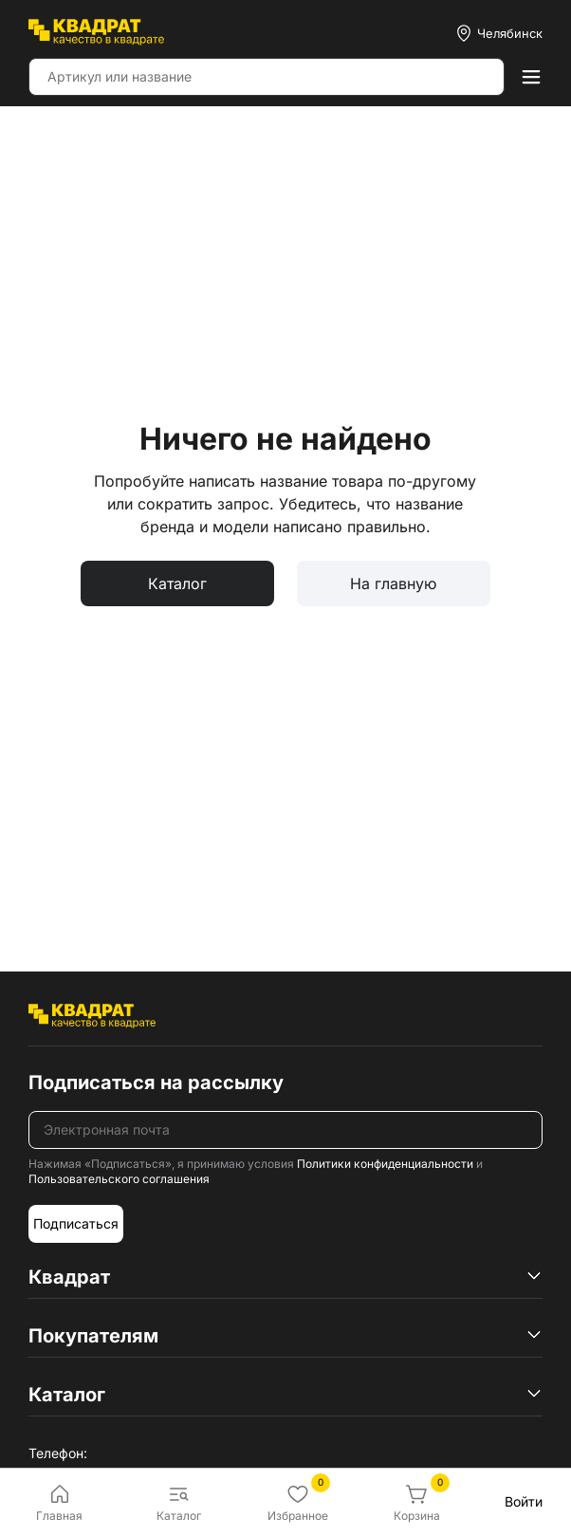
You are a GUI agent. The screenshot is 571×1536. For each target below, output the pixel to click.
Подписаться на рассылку (156, 1082)
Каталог (177, 583)
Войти (524, 1501)
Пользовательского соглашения (119, 1179)
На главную (393, 583)
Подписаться (76, 1223)
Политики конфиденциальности (385, 1164)
